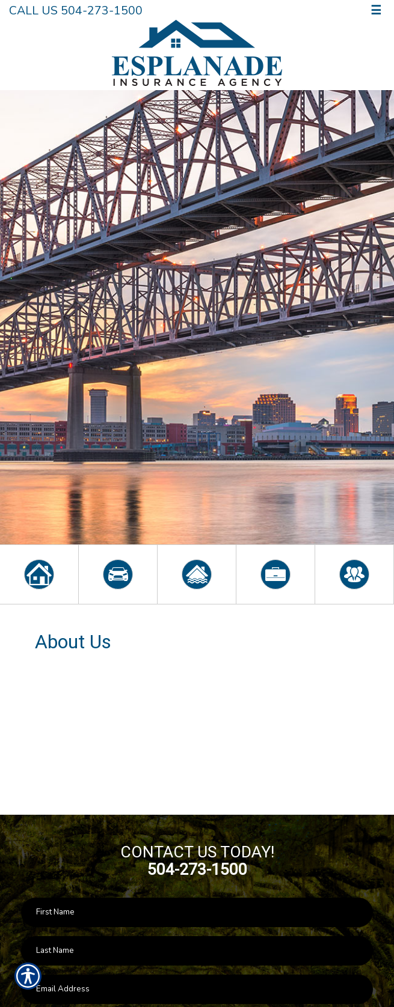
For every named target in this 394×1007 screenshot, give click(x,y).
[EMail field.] (197, 989)
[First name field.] (197, 912)
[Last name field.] (197, 951)
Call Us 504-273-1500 (76, 10)
